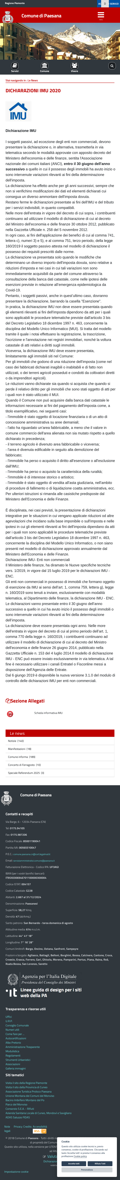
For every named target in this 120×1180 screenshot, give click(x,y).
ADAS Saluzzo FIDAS (18, 1117)
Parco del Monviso (16, 1104)
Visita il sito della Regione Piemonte (26, 1083)
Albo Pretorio (13, 1043)
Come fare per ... (15, 1034)
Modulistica (12, 1051)
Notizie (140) (15, 741)
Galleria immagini (16, 1068)
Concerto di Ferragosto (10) (24, 765)
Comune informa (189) (21, 757)
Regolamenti (13, 1055)
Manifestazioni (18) (19, 749)
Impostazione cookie (16, 1172)
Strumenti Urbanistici (18, 1060)
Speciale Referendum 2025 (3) (25, 773)
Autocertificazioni (16, 1038)
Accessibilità (40, 1126)
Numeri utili (12, 1030)
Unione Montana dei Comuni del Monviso (30, 1096)
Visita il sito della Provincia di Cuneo (26, 1087)
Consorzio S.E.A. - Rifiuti (20, 1109)
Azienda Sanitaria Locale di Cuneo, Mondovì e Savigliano (39, 1113)
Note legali (7, 1128)
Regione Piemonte (15, 3)
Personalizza (87, 1170)
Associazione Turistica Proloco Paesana (28, 1091)
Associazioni (13, 1064)
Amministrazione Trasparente (23, 1047)
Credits (27, 1126)
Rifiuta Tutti (100, 1163)
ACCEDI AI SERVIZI (108, 4)
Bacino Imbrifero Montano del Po (25, 1100)
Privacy (18, 1126)
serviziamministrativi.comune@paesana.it (34, 860)
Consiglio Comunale (17, 1025)
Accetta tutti (73, 1163)
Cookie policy (80, 1156)
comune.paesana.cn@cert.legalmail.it (31, 854)
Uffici (9, 1017)
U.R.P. (9, 1021)
